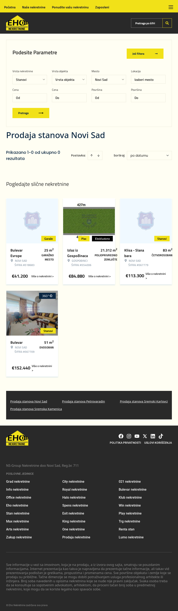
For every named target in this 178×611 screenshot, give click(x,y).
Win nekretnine (130, 503)
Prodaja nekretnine (76, 535)
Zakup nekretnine (19, 535)
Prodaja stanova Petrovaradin (83, 399)
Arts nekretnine (17, 527)
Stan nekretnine (17, 511)
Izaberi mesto (143, 77)
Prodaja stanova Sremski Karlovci (144, 399)
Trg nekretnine (129, 519)
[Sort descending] (98, 153)
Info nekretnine (17, 487)
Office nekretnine (18, 495)
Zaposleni (102, 7)
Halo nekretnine (74, 495)
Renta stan (126, 527)
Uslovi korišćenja (158, 440)
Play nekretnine (130, 511)
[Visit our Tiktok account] (160, 433)
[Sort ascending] (91, 153)
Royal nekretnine (74, 487)
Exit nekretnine (73, 511)
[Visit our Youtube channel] (136, 433)
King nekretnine (73, 519)
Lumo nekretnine (131, 535)
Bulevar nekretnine (133, 487)
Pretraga (31, 110)
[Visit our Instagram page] (129, 433)
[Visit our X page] (144, 433)
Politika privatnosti (125, 440)
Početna (10, 7)
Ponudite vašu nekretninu (70, 7)
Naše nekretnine (33, 7)
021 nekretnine (130, 479)
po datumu (139, 153)
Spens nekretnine (75, 503)
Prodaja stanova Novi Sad (28, 399)
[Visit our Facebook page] (121, 433)
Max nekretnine (17, 519)
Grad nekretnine (18, 479)
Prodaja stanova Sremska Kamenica (36, 407)
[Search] (167, 23)
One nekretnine (73, 527)
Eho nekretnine (17, 503)
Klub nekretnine (130, 495)
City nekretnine (73, 479)
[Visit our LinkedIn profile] (152, 433)
